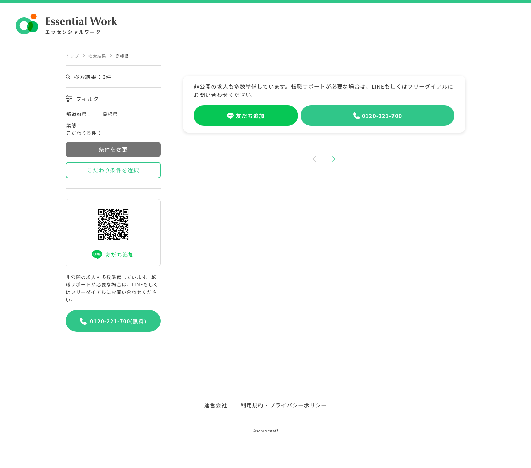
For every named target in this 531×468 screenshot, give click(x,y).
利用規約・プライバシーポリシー (284, 405)
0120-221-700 (377, 115)
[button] (313, 159)
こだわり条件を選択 (113, 170)
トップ (72, 56)
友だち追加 (113, 254)
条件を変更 (113, 149)
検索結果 (97, 56)
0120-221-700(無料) (113, 321)
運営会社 (215, 405)
